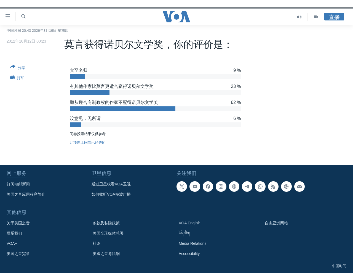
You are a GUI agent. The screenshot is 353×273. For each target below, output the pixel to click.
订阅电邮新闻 (18, 184)
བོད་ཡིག (184, 233)
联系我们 (14, 233)
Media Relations (192, 243)
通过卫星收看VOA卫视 (111, 184)
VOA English (189, 223)
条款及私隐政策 (106, 223)
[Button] (17, 68)
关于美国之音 (18, 223)
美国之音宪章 (18, 253)
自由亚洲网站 (276, 223)
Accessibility (189, 253)
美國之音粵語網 (106, 253)
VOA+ (12, 243)
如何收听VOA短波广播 (111, 194)
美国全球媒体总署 (108, 233)
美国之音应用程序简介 (26, 194)
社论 (96, 243)
